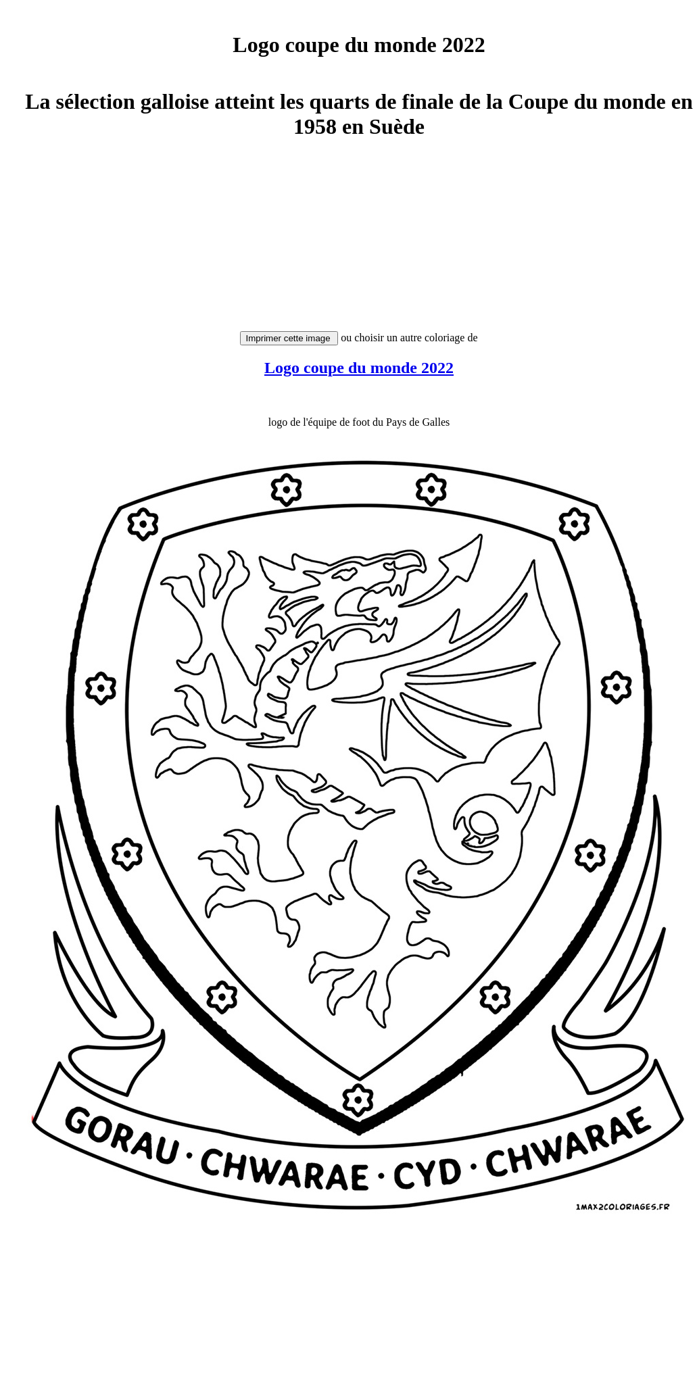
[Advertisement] (356, 241)
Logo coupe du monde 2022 (359, 367)
